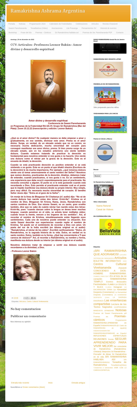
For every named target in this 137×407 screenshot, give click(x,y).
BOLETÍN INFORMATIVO (107, 261)
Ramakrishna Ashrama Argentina (48, 11)
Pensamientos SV (89, 28)
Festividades (100, 284)
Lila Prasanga (72, 28)
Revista (111, 339)
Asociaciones (57, 28)
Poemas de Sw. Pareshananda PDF (97, 32)
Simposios (106, 351)
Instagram (118, 287)
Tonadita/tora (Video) (39, 28)
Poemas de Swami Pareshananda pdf (110, 313)
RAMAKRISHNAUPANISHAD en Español (110, 333)
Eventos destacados (116, 282)
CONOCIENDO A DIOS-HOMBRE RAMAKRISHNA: (110, 272)
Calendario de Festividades (60, 24)
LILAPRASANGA (120, 307)
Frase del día (26, 32)
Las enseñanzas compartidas (110, 302)
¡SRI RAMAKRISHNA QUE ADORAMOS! (110, 252)
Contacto (119, 32)
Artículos (95, 24)
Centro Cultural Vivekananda (37, 301)
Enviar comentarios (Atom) (34, 387)
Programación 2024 (37, 24)
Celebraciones (82, 24)
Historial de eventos (108, 28)
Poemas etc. (101, 317)
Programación (121, 320)
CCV (124, 261)
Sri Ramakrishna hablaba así (67, 32)
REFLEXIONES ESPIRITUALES (110, 336)
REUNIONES (100, 339)
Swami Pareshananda (18, 28)
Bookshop (13, 32)
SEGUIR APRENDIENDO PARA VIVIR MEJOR (110, 342)
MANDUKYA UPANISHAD (104, 311)
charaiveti (122, 268)
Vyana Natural (103, 206)
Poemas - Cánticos (43, 32)
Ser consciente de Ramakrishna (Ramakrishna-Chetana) (110, 349)
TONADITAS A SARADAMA (103, 368)
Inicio (50, 383)
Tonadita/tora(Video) (118, 365)
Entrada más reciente (20, 383)
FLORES (108, 287)
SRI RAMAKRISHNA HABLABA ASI (110, 358)
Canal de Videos (104, 209)
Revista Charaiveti (110, 24)
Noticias (22, 24)
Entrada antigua (78, 383)
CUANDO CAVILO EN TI (102, 276)
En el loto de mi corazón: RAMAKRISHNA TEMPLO (110, 279)
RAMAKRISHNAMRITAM (102, 331)
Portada (11, 24)
